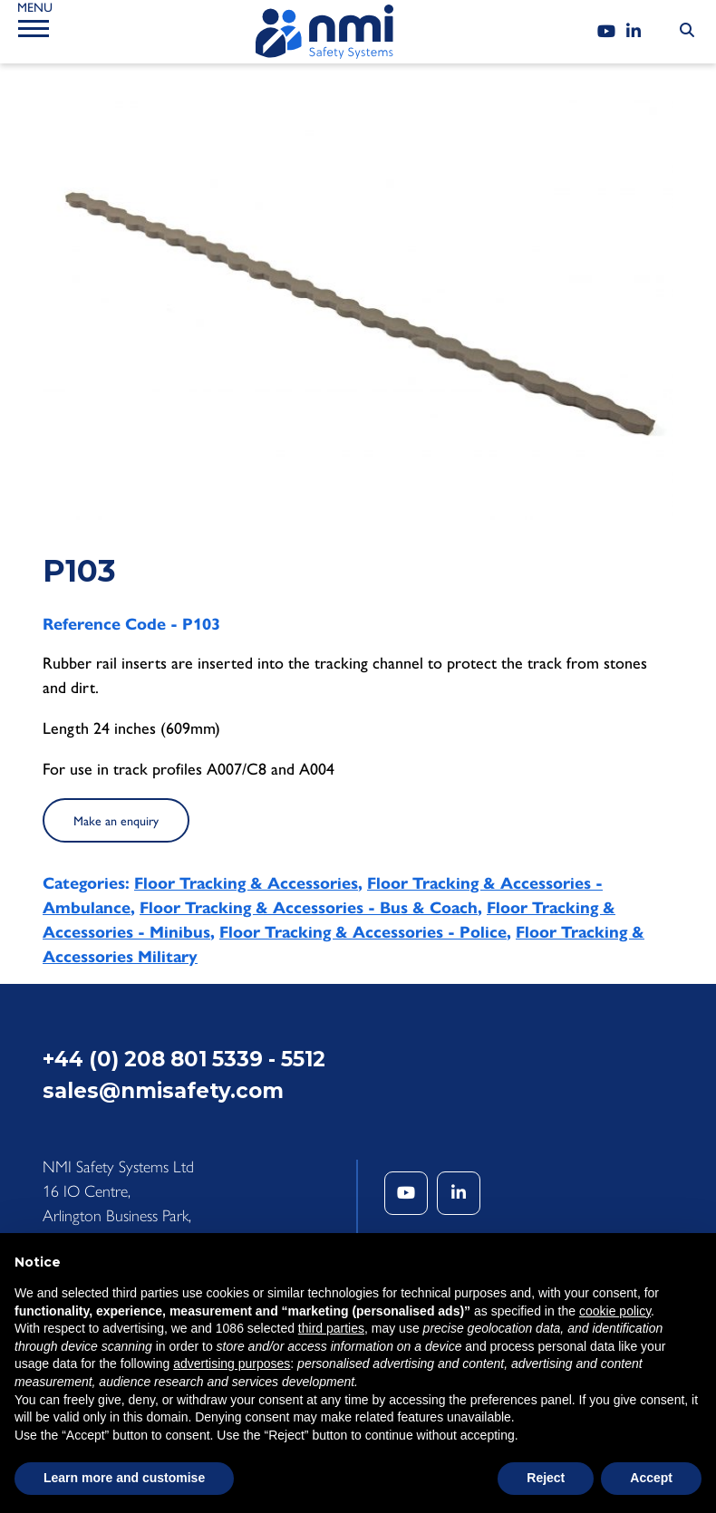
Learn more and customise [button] (124, 1477)
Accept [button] (651, 1477)
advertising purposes (231, 1363)
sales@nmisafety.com (163, 1090)
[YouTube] (606, 32)
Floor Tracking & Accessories (246, 883)
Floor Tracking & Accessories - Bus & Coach (309, 908)
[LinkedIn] (633, 32)
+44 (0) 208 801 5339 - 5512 (184, 1059)
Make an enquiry (116, 821)
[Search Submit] (687, 30)
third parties (331, 1328)
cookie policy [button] (615, 1311)
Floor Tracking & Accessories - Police (363, 932)
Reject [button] (546, 1477)
